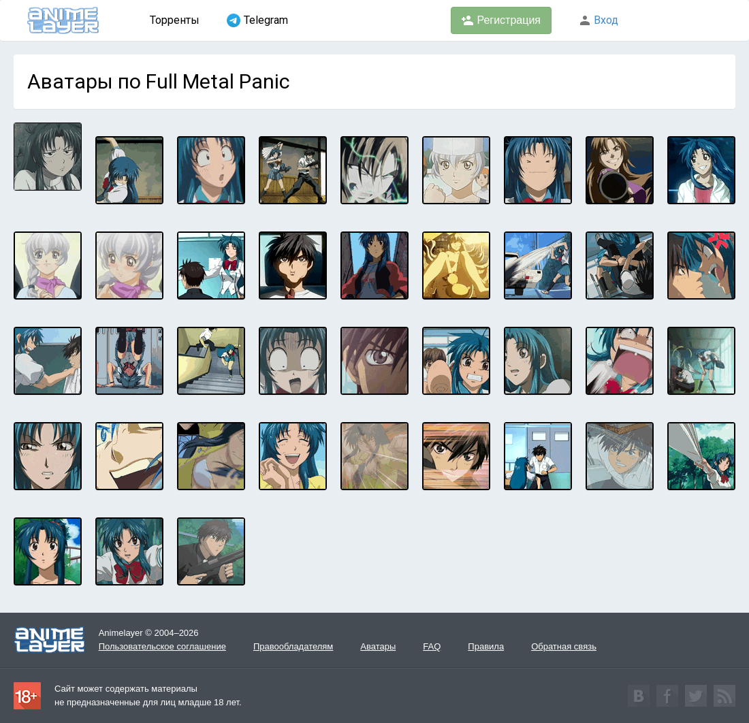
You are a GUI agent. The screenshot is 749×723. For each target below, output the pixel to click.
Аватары (378, 646)
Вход (598, 20)
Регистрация (501, 20)
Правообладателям (293, 646)
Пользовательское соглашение (162, 646)
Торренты (175, 20)
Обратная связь (563, 646)
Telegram (257, 20)
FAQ (432, 646)
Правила (486, 646)
